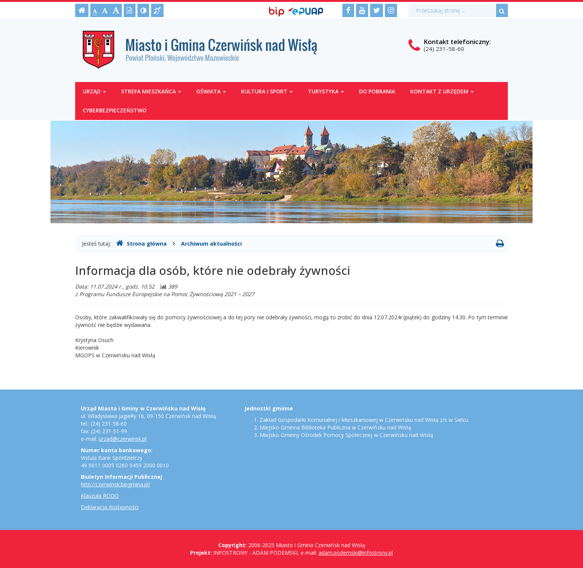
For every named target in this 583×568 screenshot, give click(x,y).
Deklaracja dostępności (110, 507)
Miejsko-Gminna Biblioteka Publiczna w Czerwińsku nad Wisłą (335, 427)
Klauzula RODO (100, 495)
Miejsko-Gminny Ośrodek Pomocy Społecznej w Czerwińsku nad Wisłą (346, 435)
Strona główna (141, 243)
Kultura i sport (267, 91)
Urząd (94, 91)
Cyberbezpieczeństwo (115, 110)
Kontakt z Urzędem (442, 91)
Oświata (211, 91)
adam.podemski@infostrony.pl (355, 552)
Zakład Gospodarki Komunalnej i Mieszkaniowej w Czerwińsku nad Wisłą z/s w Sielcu (364, 419)
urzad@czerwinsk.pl (123, 438)
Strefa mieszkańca (151, 91)
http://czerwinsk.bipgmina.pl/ (115, 484)
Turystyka (326, 91)
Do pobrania (377, 91)
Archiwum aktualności (211, 243)
